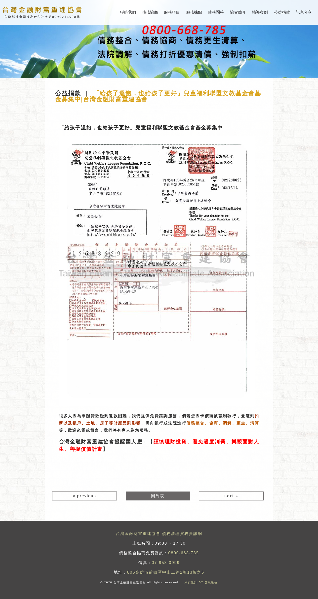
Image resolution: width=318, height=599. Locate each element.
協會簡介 (238, 12)
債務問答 (216, 12)
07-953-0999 (166, 563)
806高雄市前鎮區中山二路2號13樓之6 (165, 572)
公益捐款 (282, 12)
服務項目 (172, 12)
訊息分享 (304, 12)
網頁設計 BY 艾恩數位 (201, 582)
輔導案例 (260, 12)
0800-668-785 (183, 553)
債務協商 (150, 12)
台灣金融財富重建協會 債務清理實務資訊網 (159, 533)
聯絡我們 (128, 12)
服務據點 (194, 12)
